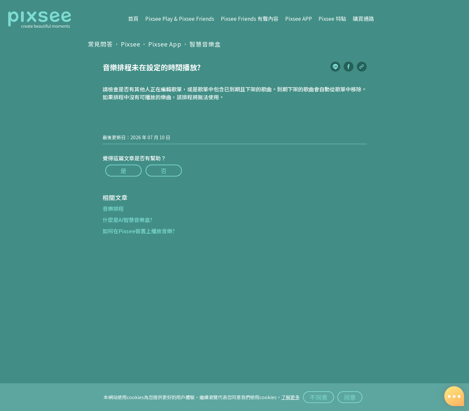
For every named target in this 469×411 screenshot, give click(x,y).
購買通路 (363, 19)
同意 (350, 397)
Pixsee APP (298, 19)
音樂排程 (113, 208)
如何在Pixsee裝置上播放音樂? (139, 231)
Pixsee (130, 44)
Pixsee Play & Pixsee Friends (179, 19)
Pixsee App (165, 44)
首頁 (133, 19)
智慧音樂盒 (205, 44)
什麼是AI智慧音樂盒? (127, 220)
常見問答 (100, 44)
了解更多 (290, 397)
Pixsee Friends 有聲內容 (250, 19)
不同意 (318, 397)
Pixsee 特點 (332, 19)
